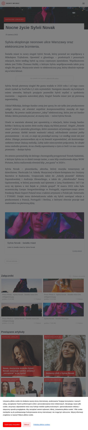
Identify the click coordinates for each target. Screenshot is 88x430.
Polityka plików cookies (41, 425)
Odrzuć (26, 425)
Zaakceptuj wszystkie (12, 425)
